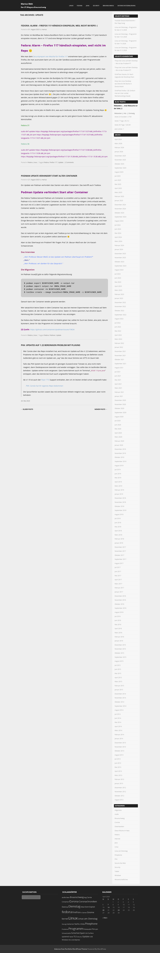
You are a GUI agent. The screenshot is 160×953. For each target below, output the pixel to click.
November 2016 (120, 600)
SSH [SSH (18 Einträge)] (86, 933)
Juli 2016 (118, 616)
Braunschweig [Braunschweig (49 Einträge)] (77, 897)
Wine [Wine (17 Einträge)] (70, 940)
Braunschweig (108, 6)
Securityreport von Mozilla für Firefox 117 (50, 56)
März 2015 (118, 681)
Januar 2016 (119, 641)
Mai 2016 (118, 624)
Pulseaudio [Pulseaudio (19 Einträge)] (87, 929)
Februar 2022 (119, 343)
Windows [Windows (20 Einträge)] (65, 940)
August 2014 (119, 710)
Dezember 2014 (120, 694)
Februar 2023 (119, 294)
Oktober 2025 (119, 164)
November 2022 (120, 306)
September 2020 (120, 412)
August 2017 (119, 563)
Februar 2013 (119, 779)
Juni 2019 (118, 474)
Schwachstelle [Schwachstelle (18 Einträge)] (66, 933)
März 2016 (118, 633)
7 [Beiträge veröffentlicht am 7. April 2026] (108, 905)
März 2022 (118, 339)
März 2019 (118, 486)
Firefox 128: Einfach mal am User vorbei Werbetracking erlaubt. (125, 93)
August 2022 (119, 319)
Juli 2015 (118, 665)
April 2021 (118, 384)
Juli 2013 (118, 759)
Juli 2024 (118, 225)
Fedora (79, 6)
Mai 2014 (118, 722)
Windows (118, 875)
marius (44, 29)
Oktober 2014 (119, 702)
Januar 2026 (119, 152)
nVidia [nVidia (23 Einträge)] (82, 924)
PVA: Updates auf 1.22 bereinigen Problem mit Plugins (50, 345)
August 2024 (119, 221)
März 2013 (118, 775)
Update (60, 162)
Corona (117, 822)
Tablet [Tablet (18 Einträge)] (71, 937)
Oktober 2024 (119, 213)
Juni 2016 (118, 620)
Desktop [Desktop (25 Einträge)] (65, 907)
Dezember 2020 (120, 400)
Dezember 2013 (120, 743)
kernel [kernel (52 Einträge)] (65, 918)
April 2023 (118, 286)
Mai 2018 (118, 527)
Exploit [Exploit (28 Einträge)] (92, 907)
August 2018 (119, 514)
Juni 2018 (118, 523)
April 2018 (118, 531)
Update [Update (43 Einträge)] (85, 936)
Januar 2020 (119, 445)
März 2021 (118, 388)
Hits (125, 113)
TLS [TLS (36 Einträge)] (75, 936)
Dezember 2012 (120, 788)
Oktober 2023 (119, 262)
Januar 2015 (119, 690)
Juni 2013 (118, 763)
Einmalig (132, 113)
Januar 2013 (119, 783)
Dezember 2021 (120, 351)
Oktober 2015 (119, 653)
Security (96, 6)
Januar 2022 (119, 347)
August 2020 (119, 417)
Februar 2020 (119, 441)
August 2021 (119, 368)
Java (87, 6)
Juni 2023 (118, 278)
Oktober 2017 (119, 555)
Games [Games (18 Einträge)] (84, 912)
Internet (117, 839)
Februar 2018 (119, 539)
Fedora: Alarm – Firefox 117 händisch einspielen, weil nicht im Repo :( (59, 25)
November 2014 (120, 698)
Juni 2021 (118, 376)
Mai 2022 (118, 331)
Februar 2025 (119, 196)
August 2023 (119, 270)
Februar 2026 (119, 147)
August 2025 (119, 172)
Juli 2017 (118, 567)
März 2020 (118, 437)
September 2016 (120, 608)
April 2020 (118, 433)
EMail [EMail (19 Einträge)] (83, 907)
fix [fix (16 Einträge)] (81, 912)
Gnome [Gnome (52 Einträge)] (90, 912)
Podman (52, 335)
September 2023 (120, 266)
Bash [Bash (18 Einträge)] (68, 897)
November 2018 (120, 502)
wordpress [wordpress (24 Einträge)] (76, 940)
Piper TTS (45, 380)
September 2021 (120, 364)
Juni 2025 (118, 180)
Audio (117, 814)
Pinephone (118, 855)
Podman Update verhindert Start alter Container (49, 175)
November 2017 (120, 551)
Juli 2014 (118, 714)
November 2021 (120, 355)
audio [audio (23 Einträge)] (64, 897)
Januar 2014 (119, 739)
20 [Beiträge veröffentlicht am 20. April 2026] (103, 910)
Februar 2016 (119, 637)
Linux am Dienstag (121, 851)
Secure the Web (120, 863)
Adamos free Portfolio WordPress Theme (70, 949)
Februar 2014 (119, 735)
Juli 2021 (118, 372)
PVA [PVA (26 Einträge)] (93, 929)
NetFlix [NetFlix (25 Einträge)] (77, 924)
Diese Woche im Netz (122, 831)
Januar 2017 (119, 592)
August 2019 (119, 465)
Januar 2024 (119, 249)
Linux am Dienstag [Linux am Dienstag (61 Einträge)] (87, 918)
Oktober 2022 (119, 311)
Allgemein (118, 810)
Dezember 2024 (120, 205)
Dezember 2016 (120, 596)
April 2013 (118, 771)
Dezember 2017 (120, 547)
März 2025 (118, 192)
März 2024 (118, 241)
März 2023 (118, 290)
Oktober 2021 (119, 359)
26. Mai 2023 (25, 401)
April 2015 (118, 677)
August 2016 (119, 612)
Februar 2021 (119, 392)
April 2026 (118, 139)
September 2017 (120, 559)
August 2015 (119, 661)
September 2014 (120, 706)
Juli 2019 (118, 469)
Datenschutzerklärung (127, 6)
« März (105, 918)
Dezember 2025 (120, 156)
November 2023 (120, 258)
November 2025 (120, 160)
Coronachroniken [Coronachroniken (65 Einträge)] (88, 901)
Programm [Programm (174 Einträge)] (75, 929)
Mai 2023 (118, 282)
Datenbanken (119, 826)
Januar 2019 (119, 494)
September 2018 (120, 510)
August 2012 (119, 800)
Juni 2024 (118, 229)
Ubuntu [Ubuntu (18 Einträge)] (79, 937)
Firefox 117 (53, 162)
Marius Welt (27, 4)
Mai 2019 (118, 478)
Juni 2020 (118, 425)
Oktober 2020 (119, 408)
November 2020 (120, 404)
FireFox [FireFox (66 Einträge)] (76, 912)
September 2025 (120, 168)
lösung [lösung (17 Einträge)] (64, 924)
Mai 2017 (118, 576)
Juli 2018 (118, 518)
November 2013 (120, 747)
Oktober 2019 (119, 457)
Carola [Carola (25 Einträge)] (89, 897)
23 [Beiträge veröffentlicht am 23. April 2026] (119, 910)
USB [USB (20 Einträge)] (91, 937)
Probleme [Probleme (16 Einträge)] (65, 929)
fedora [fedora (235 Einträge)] (67, 912)
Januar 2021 (119, 396)
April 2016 (118, 628)
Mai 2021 (118, 380)
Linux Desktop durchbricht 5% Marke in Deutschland (123, 83)
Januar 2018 (119, 543)
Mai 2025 (118, 184)
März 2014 (118, 730)
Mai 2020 (118, 429)
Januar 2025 (119, 200)
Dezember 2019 (120, 449)
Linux (71, 6)
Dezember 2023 (120, 254)
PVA (116, 859)
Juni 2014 (118, 718)
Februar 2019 (119, 490)
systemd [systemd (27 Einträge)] (65, 936)
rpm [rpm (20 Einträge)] (96, 929)
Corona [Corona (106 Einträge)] (73, 901)
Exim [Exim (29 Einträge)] (87, 907)
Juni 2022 (118, 327)
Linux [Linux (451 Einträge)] (73, 918)
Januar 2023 (119, 298)
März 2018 (118, 535)
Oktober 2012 (119, 796)
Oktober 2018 (119, 506)
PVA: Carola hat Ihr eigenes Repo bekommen (44, 386)
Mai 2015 (118, 673)
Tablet (117, 871)
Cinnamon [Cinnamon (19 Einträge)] (65, 902)
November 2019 (120, 453)
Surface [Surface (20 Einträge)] (91, 933)
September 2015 (120, 657)
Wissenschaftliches (121, 879)
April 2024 (118, 237)
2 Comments (69, 162)
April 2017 (118, 580)
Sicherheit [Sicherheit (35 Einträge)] (75, 933)
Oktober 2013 (119, 751)
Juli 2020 (118, 421)
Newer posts (101, 409)
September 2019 (120, 461)
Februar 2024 (119, 245)
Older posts (27, 409)
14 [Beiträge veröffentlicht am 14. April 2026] (108, 907)
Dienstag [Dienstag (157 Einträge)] (74, 906)
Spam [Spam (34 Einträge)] (82, 933)
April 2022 (118, 335)
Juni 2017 (118, 571)
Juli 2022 (118, 323)
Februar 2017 (119, 588)
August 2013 (119, 755)
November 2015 (120, 649)
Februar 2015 (119, 686)
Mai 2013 (118, 767)
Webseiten (118, 113)
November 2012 (120, 792)
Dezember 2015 (120, 645)
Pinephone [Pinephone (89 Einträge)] (91, 923)
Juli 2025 (118, 176)
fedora (46, 162)
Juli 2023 (118, 274)
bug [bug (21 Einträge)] (85, 897)
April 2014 (118, 726)
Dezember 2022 (120, 302)
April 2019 (118, 482)
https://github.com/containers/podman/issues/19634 (52, 329)
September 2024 (120, 217)
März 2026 (118, 143)
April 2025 (118, 188)
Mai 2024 (118, 233)
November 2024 (120, 209)
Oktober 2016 (119, 604)
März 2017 (118, 584)
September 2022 (120, 315)
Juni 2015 (118, 669)
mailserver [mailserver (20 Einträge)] (70, 924)
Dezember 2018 (120, 498)
